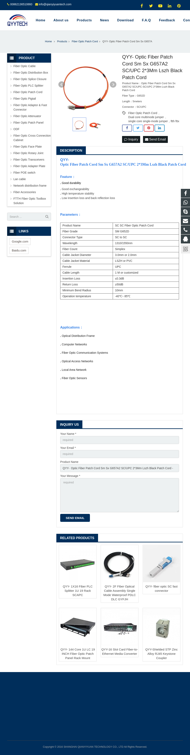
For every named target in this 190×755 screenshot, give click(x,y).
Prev (61, 84)
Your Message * (70, 476)
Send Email (155, 139)
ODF (16, 129)
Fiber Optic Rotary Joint (28, 153)
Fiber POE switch (24, 172)
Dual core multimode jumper (146, 117)
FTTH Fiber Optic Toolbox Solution (29, 201)
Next (113, 84)
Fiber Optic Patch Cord (142, 113)
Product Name (69, 461)
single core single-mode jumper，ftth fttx (153, 121)
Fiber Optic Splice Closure (30, 79)
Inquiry (131, 139)
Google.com (20, 241)
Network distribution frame (30, 185)
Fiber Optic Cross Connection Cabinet (32, 138)
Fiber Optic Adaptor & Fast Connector (30, 107)
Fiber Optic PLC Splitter (28, 85)
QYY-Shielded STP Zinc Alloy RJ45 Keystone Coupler (161, 654)
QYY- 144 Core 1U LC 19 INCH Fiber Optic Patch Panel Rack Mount (78, 654)
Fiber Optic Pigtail (24, 98)
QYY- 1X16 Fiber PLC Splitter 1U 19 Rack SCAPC (78, 591)
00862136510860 (21, 4)
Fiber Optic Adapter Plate (29, 166)
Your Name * (68, 433)
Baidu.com (19, 250)
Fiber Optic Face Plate (27, 146)
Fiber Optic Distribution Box (30, 72)
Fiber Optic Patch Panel (28, 122)
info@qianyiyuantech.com (55, 4)
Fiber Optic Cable (24, 66)
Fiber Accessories (24, 192)
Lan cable (19, 179)
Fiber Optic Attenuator (27, 116)
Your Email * (68, 447)
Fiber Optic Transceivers (28, 159)
